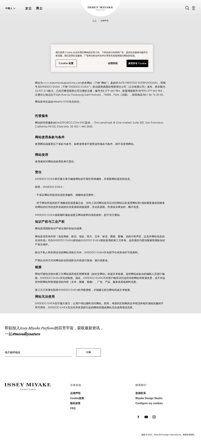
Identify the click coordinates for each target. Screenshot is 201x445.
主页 (94, 20)
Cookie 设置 (66, 63)
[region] (102, 58)
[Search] (187, 8)
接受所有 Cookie (137, 63)
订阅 (88, 352)
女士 (28, 8)
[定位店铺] (193, 8)
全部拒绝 (113, 63)
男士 (39, 8)
